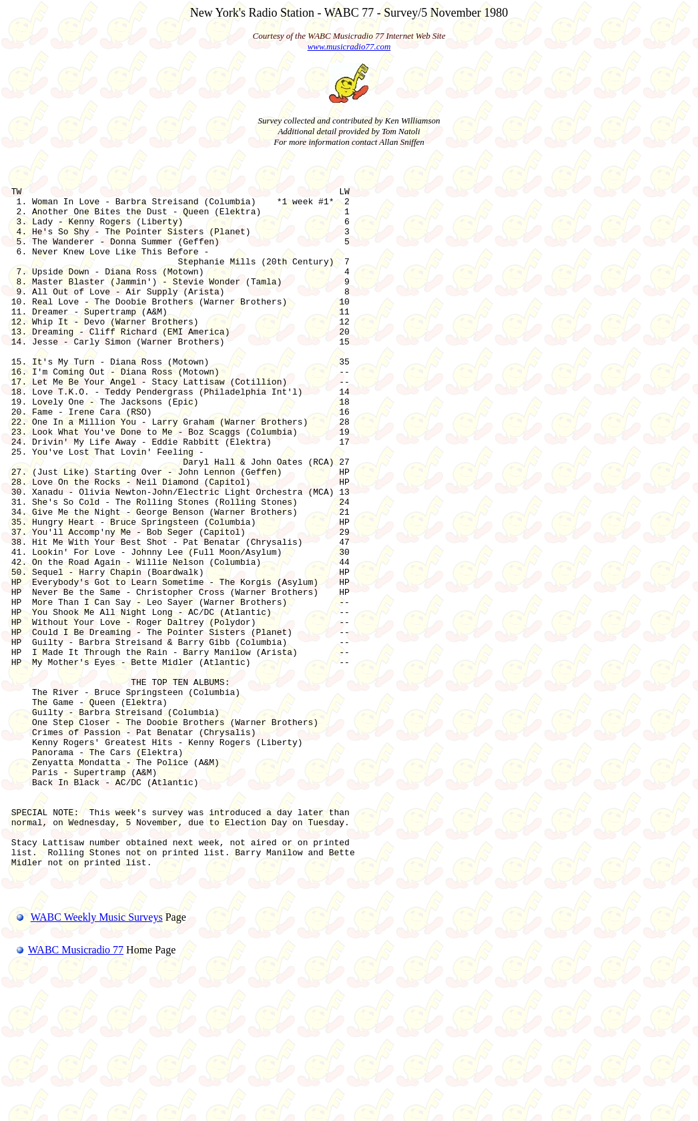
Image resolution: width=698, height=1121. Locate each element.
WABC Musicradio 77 (64, 1090)
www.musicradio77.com (349, 46)
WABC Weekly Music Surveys (97, 1057)
